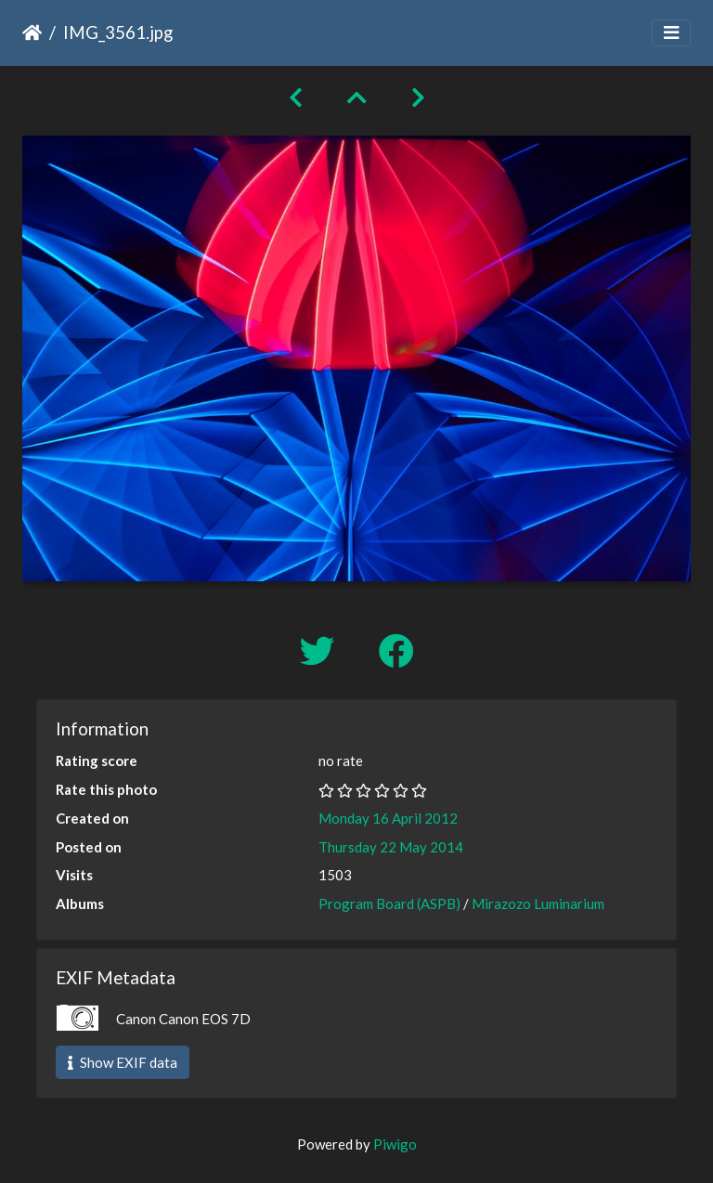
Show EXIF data (122, 1062)
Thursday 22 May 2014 (390, 846)
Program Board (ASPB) (389, 903)
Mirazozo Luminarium (538, 903)
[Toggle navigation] (671, 33)
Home (32, 33)
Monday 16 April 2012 (388, 818)
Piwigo (395, 1144)
